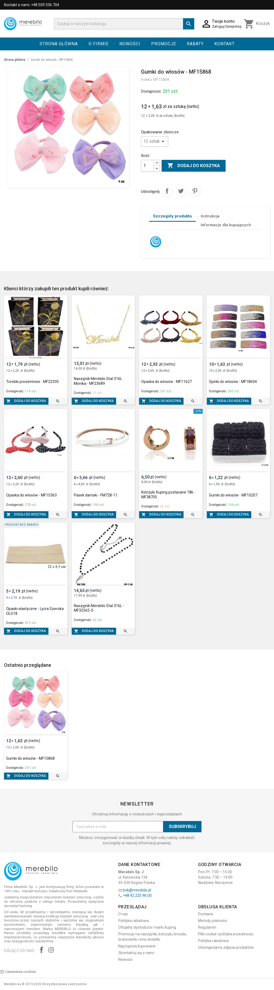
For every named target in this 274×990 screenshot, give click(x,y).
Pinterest (194, 191)
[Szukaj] (124, 23)
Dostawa (205, 914)
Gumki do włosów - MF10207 (233, 495)
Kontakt (224, 43)
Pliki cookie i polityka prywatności (225, 934)
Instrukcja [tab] (210, 216)
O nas (123, 914)
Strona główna (59, 43)
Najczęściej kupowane (136, 946)
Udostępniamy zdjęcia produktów (226, 947)
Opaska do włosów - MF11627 (166, 381)
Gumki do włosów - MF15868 (30, 758)
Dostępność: (151, 91)
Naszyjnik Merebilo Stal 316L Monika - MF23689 (98, 381)
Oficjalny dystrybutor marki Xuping (147, 927)
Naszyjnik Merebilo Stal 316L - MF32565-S (99, 608)
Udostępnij (167, 191)
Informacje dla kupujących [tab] (226, 225)
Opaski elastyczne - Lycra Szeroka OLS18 (35, 611)
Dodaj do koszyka (193, 165)
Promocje (163, 43)
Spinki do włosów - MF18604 (233, 381)
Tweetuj (181, 191)
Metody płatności (212, 921)
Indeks (146, 79)
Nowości (129, 43)
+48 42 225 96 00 (137, 895)
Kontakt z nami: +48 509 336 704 (31, 5)
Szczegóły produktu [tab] (172, 216)
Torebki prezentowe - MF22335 (32, 381)
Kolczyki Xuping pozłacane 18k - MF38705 (168, 494)
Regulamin (207, 927)
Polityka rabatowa (133, 921)
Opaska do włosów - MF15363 (31, 495)
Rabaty (195, 43)
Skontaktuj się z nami (136, 953)
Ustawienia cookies (18, 972)
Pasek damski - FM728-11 (95, 495)
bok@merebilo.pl (137, 890)
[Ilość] (147, 166)
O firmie (99, 43)
